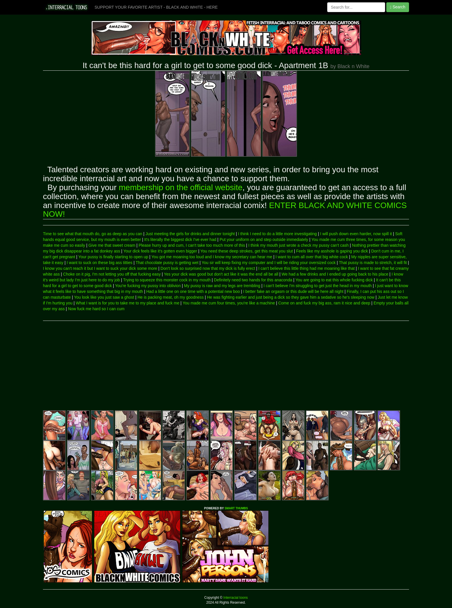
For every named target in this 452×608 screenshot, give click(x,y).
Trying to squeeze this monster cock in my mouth (167, 280)
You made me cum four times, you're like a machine (228, 303)
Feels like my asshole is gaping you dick (332, 251)
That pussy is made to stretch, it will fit (373, 262)
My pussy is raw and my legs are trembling (222, 285)
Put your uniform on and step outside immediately (264, 239)
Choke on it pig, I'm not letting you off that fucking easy (112, 274)
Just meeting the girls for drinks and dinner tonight (190, 233)
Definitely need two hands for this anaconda (253, 280)
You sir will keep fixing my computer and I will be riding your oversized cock (269, 262)
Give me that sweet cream (111, 245)
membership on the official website (180, 187)
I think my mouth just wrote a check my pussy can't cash (298, 245)
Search (397, 7)
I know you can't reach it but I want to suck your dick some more (100, 268)
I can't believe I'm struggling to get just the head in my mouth (317, 285)
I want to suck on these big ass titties (99, 262)
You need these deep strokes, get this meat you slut (246, 251)
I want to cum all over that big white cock (312, 257)
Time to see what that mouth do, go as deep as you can (92, 233)
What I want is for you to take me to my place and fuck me (128, 303)
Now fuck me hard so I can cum (96, 308)
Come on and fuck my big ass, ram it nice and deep (324, 303)
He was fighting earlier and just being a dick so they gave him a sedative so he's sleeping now (290, 297)
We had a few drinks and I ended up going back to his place (335, 274)
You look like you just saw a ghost (104, 297)
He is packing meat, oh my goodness (171, 297)
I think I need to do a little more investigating (277, 233)
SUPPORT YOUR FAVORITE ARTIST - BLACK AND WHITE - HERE (156, 7)
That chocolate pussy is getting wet (166, 262)
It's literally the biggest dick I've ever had (180, 239)
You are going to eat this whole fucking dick (334, 280)
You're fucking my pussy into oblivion (148, 285)
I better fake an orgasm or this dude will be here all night (293, 291)
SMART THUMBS (236, 508)
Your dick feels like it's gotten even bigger (160, 251)
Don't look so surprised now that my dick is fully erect (208, 268)
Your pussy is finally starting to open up (113, 257)
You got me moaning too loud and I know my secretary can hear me (211, 257)
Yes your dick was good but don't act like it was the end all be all (221, 274)
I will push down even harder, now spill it (356, 233)
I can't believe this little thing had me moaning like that (306, 268)
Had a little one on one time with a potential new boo (193, 291)
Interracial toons (235, 598)
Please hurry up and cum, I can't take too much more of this (192, 245)
